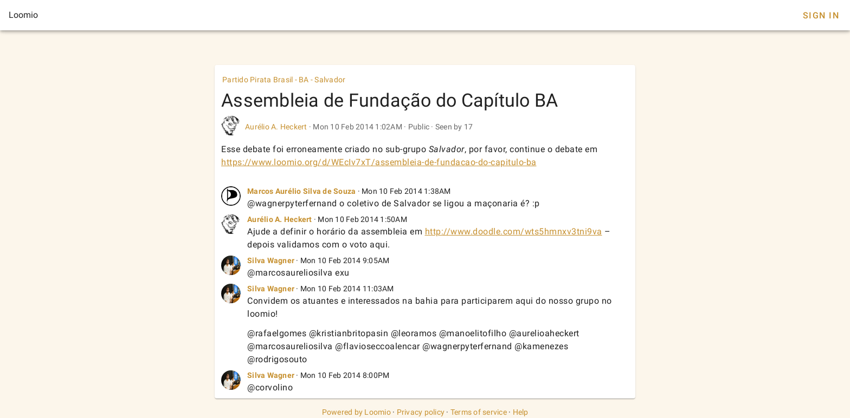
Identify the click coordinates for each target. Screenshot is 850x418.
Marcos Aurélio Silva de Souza (301, 191)
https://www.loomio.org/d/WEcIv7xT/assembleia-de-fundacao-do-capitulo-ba (379, 162)
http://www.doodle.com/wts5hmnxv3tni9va (513, 231)
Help (521, 412)
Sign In (821, 15)
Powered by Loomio (356, 412)
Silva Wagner (270, 260)
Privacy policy (421, 412)
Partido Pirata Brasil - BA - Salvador (283, 79)
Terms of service (478, 412)
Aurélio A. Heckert (276, 126)
